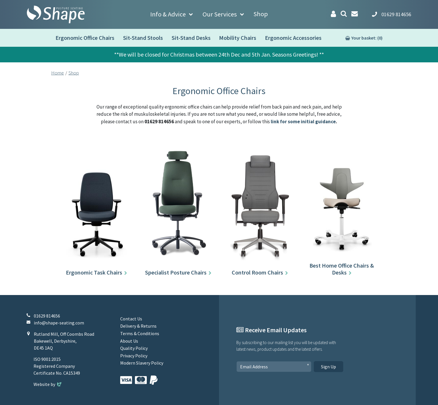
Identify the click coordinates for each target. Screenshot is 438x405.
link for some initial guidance (303, 121)
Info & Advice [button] (168, 14)
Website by (48, 384)
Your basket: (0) (367, 38)
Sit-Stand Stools (143, 37)
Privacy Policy (133, 356)
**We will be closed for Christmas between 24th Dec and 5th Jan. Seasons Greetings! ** (219, 54)
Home (57, 73)
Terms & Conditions (139, 333)
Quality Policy (134, 348)
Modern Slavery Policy (141, 363)
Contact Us (131, 319)
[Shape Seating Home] (55, 14)
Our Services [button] (220, 14)
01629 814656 (47, 316)
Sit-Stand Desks (191, 37)
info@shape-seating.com (59, 323)
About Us (129, 341)
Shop (260, 14)
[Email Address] (273, 366)
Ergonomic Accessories (293, 37)
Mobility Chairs (237, 37)
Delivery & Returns (138, 326)
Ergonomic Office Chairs (84, 37)
